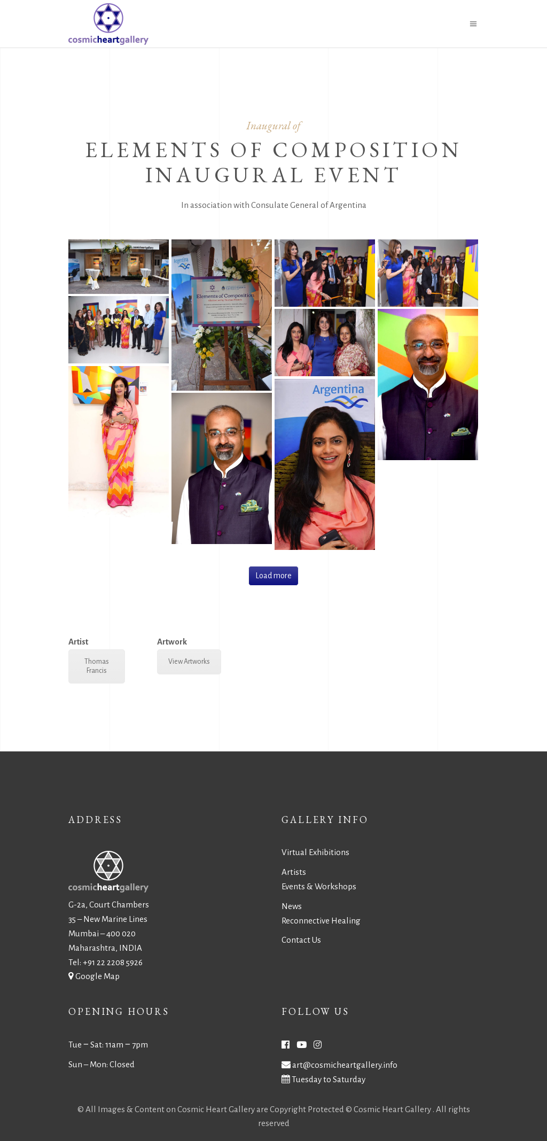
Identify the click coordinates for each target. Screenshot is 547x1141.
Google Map (97, 976)
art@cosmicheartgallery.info (344, 1064)
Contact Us (301, 939)
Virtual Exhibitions (315, 852)
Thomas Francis (96, 666)
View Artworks (189, 661)
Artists (294, 871)
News (292, 906)
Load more (273, 575)
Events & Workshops (319, 886)
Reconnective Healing (321, 920)
